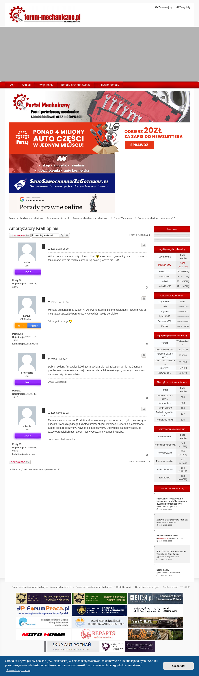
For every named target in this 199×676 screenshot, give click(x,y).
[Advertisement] (99, 54)
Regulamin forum (176, 538)
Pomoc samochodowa (164, 445)
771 (178, 271)
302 (21, 334)
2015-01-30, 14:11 (58, 359)
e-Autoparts (27, 373)
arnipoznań (164, 276)
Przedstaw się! (164, 453)
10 (20, 280)
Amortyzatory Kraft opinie (33, 228)
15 (20, 444)
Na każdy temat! (165, 469)
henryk (26, 316)
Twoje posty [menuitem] (45, 84)
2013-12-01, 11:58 (58, 302)
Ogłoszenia (173, 507)
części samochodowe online (61, 439)
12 (20, 390)
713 (178, 276)
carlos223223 (164, 286)
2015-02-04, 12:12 (58, 412)
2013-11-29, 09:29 (58, 248)
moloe (27, 262)
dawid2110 (164, 271)
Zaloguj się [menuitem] (183, 7)
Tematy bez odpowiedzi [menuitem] (76, 84)
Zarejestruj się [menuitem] (163, 7)
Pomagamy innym (164, 420)
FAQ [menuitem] (11, 84)
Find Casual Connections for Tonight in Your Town (171, 552)
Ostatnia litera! (165, 408)
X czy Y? (164, 368)
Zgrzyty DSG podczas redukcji (172, 519)
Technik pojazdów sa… (164, 414)
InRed (165, 281)
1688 (182, 263)
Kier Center (162, 507)
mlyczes (165, 311)
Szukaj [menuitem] (26, 84)
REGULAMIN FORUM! (168, 535)
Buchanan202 (164, 321)
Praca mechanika (164, 461)
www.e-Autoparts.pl (57, 382)
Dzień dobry (163, 570)
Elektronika (164, 477)
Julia (164, 306)
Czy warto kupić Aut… (164, 349)
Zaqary (164, 326)
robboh (27, 426)
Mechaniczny (164, 265)
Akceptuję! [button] (178, 665)
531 (178, 281)
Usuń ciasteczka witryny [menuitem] (147, 587)
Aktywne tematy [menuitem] (108, 84)
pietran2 (161, 557)
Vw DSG (161, 522)
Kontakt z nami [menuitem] (123, 587)
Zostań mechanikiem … (165, 362)
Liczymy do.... (164, 373)
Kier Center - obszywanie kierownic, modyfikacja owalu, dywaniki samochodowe (172, 501)
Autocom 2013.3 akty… (165, 355)
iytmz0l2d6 (164, 316)
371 (178, 286)
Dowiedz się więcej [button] (18, 670)
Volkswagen (171, 522)
